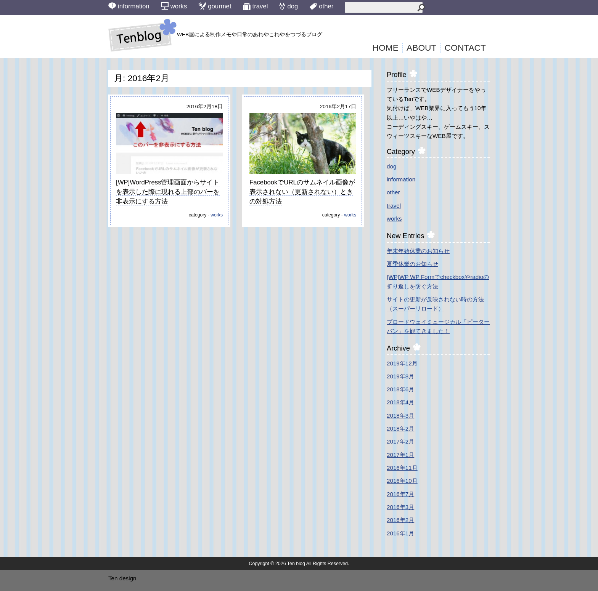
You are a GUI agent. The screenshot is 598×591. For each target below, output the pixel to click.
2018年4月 (400, 402)
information (401, 179)
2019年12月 (402, 363)
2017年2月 (400, 441)
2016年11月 (402, 467)
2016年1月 (400, 533)
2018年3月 (400, 415)
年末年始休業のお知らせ (418, 251)
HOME (386, 48)
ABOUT (422, 48)
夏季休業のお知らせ (412, 264)
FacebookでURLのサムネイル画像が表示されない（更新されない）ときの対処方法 (302, 192)
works (217, 215)
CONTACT (465, 48)
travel (394, 205)
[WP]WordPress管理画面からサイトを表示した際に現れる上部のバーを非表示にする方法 (168, 192)
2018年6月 (400, 389)
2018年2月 (400, 428)
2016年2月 (400, 520)
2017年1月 (400, 455)
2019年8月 (400, 376)
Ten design (122, 578)
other (393, 192)
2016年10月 (402, 480)
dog (391, 166)
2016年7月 (400, 494)
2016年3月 (400, 507)
